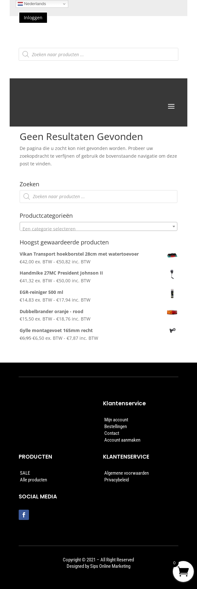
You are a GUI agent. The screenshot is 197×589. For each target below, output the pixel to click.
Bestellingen (115, 426)
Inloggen (33, 17)
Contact (111, 433)
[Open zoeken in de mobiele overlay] (99, 54)
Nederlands (32, 3)
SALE (25, 473)
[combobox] (98, 226)
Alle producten (33, 480)
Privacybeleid (116, 480)
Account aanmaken (122, 440)
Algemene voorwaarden (126, 473)
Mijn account (116, 420)
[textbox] (98, 229)
